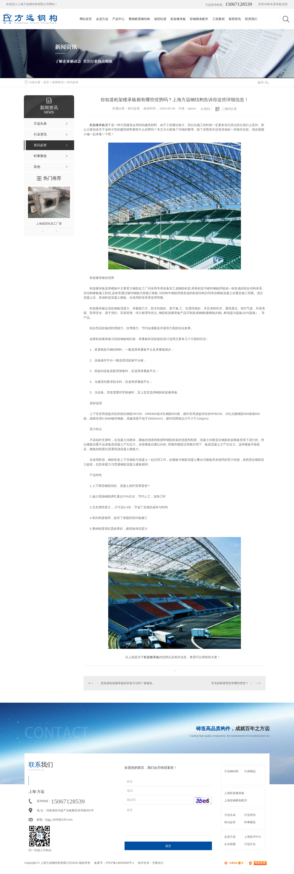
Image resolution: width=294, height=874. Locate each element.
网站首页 (86, 19)
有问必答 (72, 82)
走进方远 (102, 19)
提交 (168, 845)
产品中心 (118, 19)
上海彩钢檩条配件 (235, 800)
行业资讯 (250, 814)
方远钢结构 (231, 771)
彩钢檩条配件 (199, 19)
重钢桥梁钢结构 (139, 19)
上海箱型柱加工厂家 (49, 223)
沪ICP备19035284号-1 (120, 862)
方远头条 (230, 814)
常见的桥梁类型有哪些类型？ (229, 683)
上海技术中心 (252, 836)
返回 (262, 82)
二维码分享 (229, 109)
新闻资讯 (235, 19)
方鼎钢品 (250, 771)
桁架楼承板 (178, 19)
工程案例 (218, 19)
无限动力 (158, 862)
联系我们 (251, 19)
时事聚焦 (250, 822)
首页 (46, 82)
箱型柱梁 (160, 19)
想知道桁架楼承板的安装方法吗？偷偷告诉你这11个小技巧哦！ (129, 683)
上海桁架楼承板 (234, 793)
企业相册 (230, 844)
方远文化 (250, 844)
